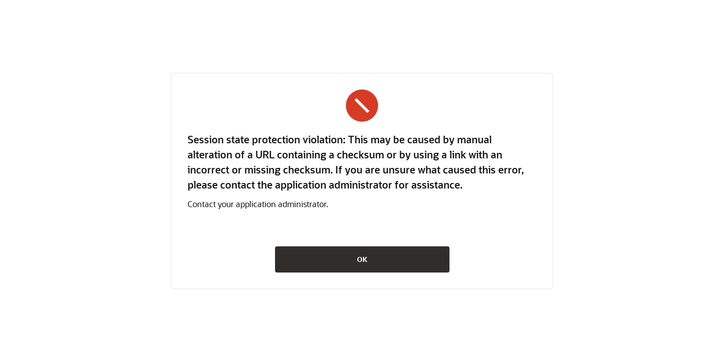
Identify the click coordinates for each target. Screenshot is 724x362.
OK (362, 259)
